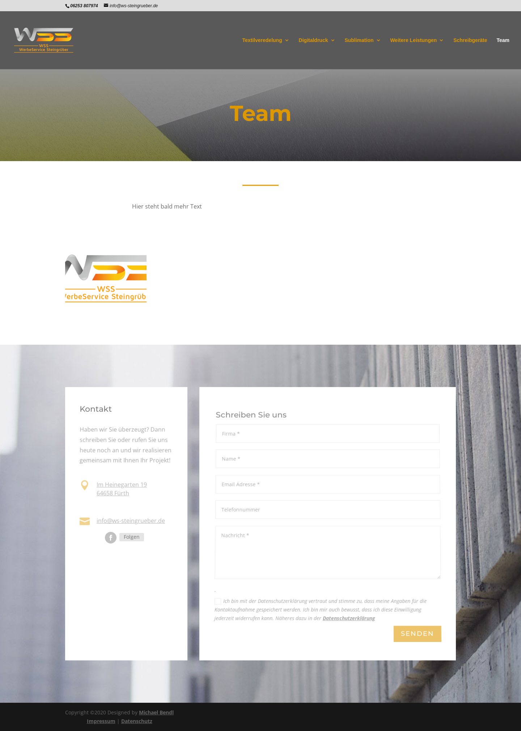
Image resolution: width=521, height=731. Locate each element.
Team (502, 40)
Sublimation (358, 40)
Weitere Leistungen (413, 40)
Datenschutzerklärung (348, 619)
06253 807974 (115, 506)
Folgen (132, 536)
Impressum (101, 721)
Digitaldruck (313, 40)
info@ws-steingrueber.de (131, 521)
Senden (417, 634)
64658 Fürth (113, 493)
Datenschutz (136, 721)
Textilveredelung (262, 40)
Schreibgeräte (470, 40)
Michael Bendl (156, 712)
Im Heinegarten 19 (122, 485)
